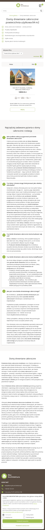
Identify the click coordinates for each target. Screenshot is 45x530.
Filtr (33, 64)
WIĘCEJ (22, 109)
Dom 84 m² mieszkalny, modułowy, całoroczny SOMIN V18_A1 (22, 88)
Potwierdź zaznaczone (22, 525)
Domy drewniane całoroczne (28, 15)
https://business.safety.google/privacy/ (13, 512)
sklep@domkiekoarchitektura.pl (18, 315)
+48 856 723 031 (24, 313)
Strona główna (13, 15)
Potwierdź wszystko (22, 521)
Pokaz (11, 64)
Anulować (36, 56)
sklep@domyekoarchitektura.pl (13, 485)
